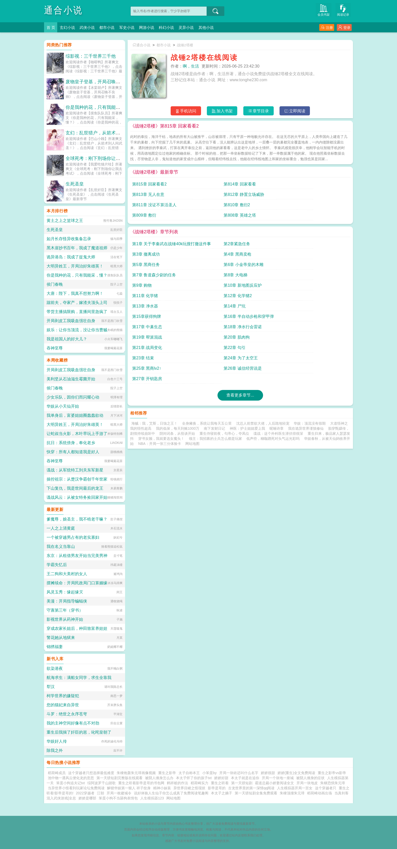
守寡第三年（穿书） (65, 610)
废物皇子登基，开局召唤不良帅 (97, 81)
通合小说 (65, 10)
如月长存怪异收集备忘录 (69, 239)
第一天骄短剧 (241, 783)
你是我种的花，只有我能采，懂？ (100, 107)
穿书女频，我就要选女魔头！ (161, 347)
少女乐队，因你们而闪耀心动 (73, 397)
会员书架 (326, 10)
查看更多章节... (240, 303)
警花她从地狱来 (61, 637)
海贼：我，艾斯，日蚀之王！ (154, 332)
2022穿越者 (85, 793)
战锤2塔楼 (187, 45)
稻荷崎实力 (199, 783)
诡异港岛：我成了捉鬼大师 (71, 257)
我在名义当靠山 (61, 546)
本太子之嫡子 (221, 793)
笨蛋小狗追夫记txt (70, 783)
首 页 (51, 27)
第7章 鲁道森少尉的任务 (264, 235)
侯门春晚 (55, 284)
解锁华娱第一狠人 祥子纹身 (129, 788)
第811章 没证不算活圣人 (154, 196)
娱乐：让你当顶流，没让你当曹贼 (77, 330)
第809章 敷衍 (254, 196)
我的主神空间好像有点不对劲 (73, 723)
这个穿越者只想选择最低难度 (91, 773)
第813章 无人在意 (258, 186)
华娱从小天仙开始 (63, 406)
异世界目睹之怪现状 (189, 788)
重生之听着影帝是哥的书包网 (141, 783)
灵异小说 (196, 27)
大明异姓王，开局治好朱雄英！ (75, 266)
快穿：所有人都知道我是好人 (73, 452)
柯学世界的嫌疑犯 (63, 696)
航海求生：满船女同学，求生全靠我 (79, 677)
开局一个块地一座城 (278, 778)
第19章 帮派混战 (257, 266)
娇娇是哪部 (87, 798)
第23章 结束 (253, 277)
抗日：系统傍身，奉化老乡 (71, 443)
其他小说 (218, 27)
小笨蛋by (209, 773)
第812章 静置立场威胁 (317, 186)
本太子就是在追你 (245, 778)
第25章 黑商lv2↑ (146, 287)
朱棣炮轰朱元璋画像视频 (136, 773)
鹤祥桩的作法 (177, 783)
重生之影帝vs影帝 (332, 773)
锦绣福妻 (55, 647)
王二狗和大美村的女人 (67, 574)
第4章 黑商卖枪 (311, 225)
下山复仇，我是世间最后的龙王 (75, 488)
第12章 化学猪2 (311, 246)
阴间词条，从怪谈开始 (177, 342)
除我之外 (55, 750)
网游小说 (154, 27)
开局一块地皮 (307, 783)
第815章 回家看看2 (149, 186)
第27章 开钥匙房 (257, 287)
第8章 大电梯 (309, 235)
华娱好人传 (57, 741)
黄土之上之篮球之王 (65, 220)
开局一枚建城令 (119, 793)
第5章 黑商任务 (146, 235)
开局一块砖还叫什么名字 (238, 773)
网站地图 (192, 352)
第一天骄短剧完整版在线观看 (119, 778)
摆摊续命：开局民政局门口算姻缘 (77, 583)
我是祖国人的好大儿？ (67, 339)
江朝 (100, 793)
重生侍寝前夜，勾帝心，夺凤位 (224, 342)
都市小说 (111, 27)
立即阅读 (297, 112)
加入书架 (221, 112)
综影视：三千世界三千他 (91, 56)
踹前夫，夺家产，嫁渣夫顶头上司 (77, 302)
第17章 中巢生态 (147, 266)
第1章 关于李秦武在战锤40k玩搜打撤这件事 (157, 226)
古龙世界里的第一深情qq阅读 (251, 788)
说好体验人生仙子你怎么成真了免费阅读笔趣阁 (171, 793)
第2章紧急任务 (200, 225)
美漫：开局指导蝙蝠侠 (67, 601)
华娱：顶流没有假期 (310, 332)
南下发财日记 (214, 337)
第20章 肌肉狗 (310, 266)
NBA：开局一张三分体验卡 (159, 352)
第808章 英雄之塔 (313, 196)
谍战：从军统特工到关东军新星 (75, 470)
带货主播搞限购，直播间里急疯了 (77, 311)
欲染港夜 (55, 668)
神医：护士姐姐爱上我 (247, 337)
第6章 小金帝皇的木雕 (207, 235)
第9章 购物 (142, 246)
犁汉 (51, 687)
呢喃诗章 (276, 337)
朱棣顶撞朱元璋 (292, 793)
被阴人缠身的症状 (310, 778)
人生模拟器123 (152, 798)
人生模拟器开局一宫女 (294, 788)
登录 (344, 27)
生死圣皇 (75, 184)
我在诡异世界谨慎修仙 (306, 337)
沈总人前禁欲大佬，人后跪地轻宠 (262, 332)
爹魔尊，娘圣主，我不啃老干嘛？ (77, 519)
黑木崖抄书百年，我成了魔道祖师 (77, 248)
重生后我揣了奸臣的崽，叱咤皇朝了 (79, 732)
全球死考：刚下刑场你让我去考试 (100, 158)
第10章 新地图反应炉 (206, 246)
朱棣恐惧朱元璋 (332, 783)
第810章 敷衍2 (200, 196)
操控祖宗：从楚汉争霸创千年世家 (77, 479)
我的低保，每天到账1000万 (177, 337)
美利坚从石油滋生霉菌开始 (71, 379)
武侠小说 (90, 27)
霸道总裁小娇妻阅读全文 (274, 783)
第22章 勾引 (198, 277)
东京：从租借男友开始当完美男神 (77, 555)
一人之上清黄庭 (61, 528)
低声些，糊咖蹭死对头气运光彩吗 (273, 347)
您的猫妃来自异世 (63, 705)
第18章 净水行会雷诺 (206, 266)
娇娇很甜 (268, 773)
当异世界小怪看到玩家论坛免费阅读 (76, 788)
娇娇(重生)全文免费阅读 (296, 773)
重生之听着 (220, 783)
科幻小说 (175, 27)
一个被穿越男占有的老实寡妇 (73, 537)
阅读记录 (344, 10)
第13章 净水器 (145, 256)
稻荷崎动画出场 (319, 793)
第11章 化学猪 (255, 246)
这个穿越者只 (325, 788)
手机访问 (183, 112)
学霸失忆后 (57, 565)
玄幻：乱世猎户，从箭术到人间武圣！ (104, 132)
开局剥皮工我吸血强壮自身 (71, 321)
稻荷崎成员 (57, 773)
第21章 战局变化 (147, 277)
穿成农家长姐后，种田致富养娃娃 (77, 628)
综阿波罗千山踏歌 (101, 783)
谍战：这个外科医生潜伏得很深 (278, 342)
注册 (327, 27)
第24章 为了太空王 (314, 277)
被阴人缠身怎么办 (159, 778)
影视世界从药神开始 (65, 619)
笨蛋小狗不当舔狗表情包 (118, 798)
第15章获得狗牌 (256, 256)
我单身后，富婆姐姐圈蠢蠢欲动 (75, 415)
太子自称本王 (189, 773)
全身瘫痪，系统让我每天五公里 (207, 332)
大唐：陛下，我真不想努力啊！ (75, 293)
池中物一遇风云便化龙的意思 (71, 778)
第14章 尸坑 (198, 256)
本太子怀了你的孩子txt (194, 778)
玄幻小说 (69, 27)
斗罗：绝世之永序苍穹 (67, 714)
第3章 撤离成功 (256, 225)
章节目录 (259, 112)
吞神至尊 (55, 348)
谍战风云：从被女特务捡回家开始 (77, 497)
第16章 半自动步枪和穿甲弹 (322, 256)
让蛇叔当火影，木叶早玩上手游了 (77, 433)
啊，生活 (191, 66)
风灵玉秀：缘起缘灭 (65, 592)
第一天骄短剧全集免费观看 (256, 793)
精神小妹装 (162, 788)
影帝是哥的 (217, 788)
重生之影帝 (167, 773)
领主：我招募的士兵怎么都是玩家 (215, 347)
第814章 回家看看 (203, 186)
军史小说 (133, 27)
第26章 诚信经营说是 (206, 287)
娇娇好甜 (221, 778)
